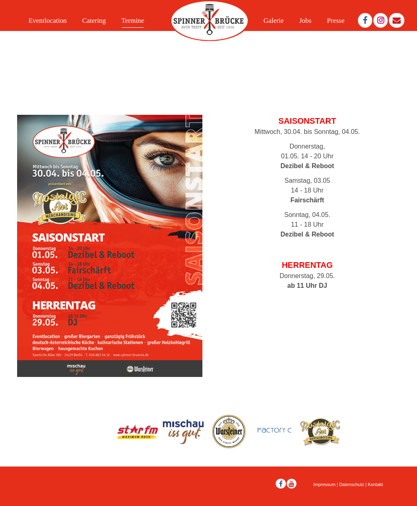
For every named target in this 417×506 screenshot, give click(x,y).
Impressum (325, 484)
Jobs (305, 20)
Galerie (273, 20)
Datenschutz (351, 484)
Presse (336, 20)
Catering (94, 20)
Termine (132, 20)
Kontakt (375, 484)
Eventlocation (48, 20)
